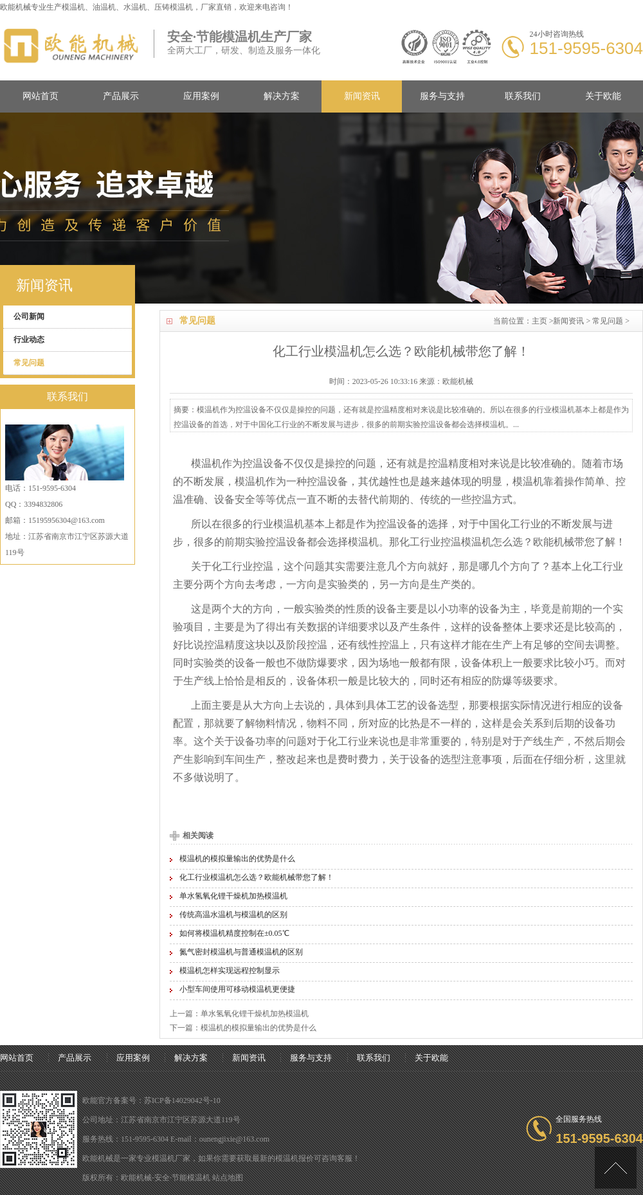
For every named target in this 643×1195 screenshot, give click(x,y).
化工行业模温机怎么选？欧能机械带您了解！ (256, 877)
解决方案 (282, 96)
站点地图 (227, 1177)
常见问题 (607, 320)
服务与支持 (442, 96)
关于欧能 (603, 96)
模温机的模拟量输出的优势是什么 (237, 858)
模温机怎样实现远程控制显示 (229, 970)
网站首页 (41, 96)
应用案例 (201, 96)
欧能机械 (553, 541)
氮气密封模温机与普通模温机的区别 (241, 951)
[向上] (616, 1168)
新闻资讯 (362, 96)
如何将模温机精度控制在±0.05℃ (234, 933)
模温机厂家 (171, 1158)
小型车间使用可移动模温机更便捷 (237, 989)
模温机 (73, 7)
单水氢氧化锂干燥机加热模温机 (233, 895)
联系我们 (523, 96)
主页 (539, 320)
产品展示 (121, 96)
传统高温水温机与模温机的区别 (233, 914)
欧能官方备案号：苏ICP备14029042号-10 (151, 1100)
